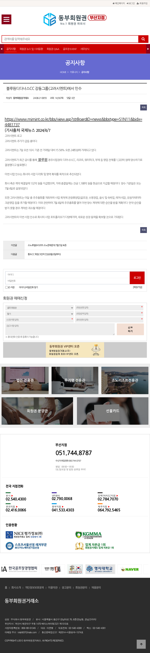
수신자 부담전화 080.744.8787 (68, 461)
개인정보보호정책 (34, 587)
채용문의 (96, 587)
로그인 (131, 3)
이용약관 (52, 587)
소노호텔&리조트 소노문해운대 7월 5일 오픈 (47, 245)
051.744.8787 (73, 453)
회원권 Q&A (53, 49)
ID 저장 (11, 287)
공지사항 (11, 49)
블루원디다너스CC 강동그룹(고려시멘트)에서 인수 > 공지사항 (75, 19)
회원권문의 (81, 587)
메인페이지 (119, 3)
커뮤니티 (74, 72)
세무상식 (84, 49)
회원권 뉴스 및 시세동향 (31, 49)
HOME (63, 72)
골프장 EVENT (70, 49)
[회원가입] (137, 287)
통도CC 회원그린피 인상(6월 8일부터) (44, 254)
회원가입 (142, 3)
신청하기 (130, 329)
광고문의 (66, 587)
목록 (144, 107)
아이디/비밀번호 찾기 (28, 287)
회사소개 (16, 587)
